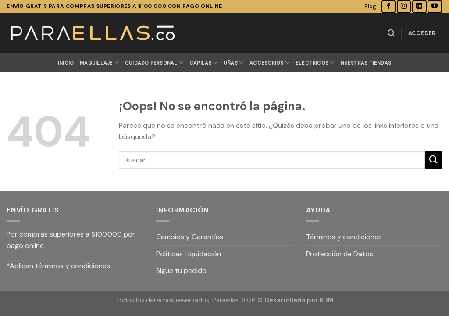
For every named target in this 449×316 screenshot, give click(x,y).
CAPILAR (203, 62)
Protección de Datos (339, 254)
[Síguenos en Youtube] (435, 6)
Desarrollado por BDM (299, 300)
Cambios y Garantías (189, 236)
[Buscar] (391, 33)
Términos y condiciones (344, 236)
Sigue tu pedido (181, 270)
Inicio (66, 63)
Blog (370, 6)
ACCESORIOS (269, 62)
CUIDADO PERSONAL (154, 62)
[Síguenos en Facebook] (388, 6)
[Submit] (433, 160)
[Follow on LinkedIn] (419, 6)
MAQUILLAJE (99, 62)
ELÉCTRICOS (315, 62)
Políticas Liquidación (188, 254)
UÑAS (233, 62)
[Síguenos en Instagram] (404, 6)
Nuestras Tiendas (366, 63)
